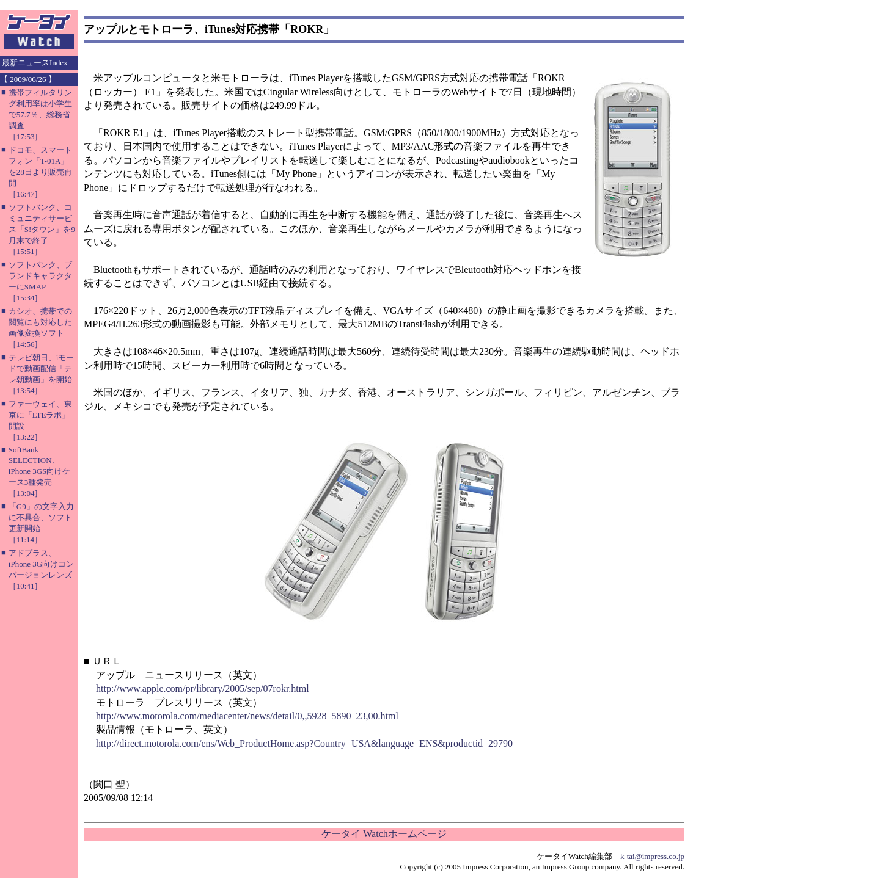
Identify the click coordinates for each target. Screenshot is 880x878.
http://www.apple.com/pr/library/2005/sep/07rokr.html (202, 688)
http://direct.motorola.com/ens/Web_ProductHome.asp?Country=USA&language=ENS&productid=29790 (304, 743)
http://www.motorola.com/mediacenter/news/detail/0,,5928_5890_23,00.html (247, 716)
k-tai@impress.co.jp (652, 856)
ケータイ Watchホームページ (383, 834)
